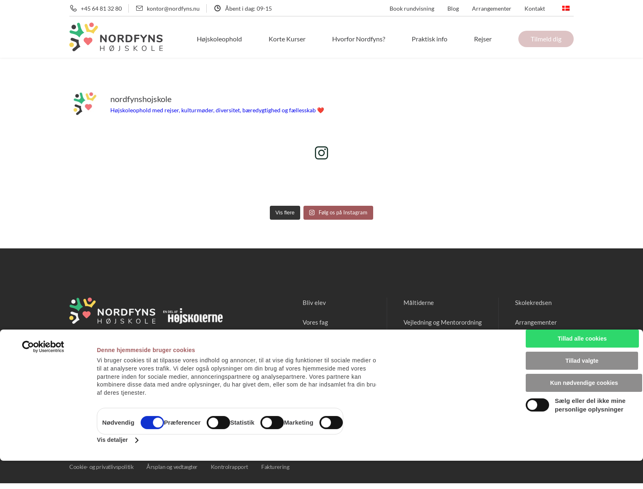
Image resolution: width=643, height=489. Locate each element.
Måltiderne (412, 302)
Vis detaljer (112, 468)
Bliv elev (303, 302)
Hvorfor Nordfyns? (375, 39)
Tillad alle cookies (584, 367)
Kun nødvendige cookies (582, 403)
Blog (453, 8)
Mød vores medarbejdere (327, 342)
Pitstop (406, 342)
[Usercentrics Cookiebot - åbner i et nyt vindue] (43, 375)
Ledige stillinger (535, 342)
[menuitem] (566, 8)
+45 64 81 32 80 (101, 8)
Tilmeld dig (546, 39)
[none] (566, 8)
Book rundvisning (412, 8)
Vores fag (305, 322)
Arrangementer (491, 8)
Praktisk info (441, 39)
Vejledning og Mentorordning (437, 322)
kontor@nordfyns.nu (173, 8)
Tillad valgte (582, 385)
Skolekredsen (531, 302)
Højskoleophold (248, 39)
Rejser (488, 39)
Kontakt (534, 8)
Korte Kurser (310, 39)
